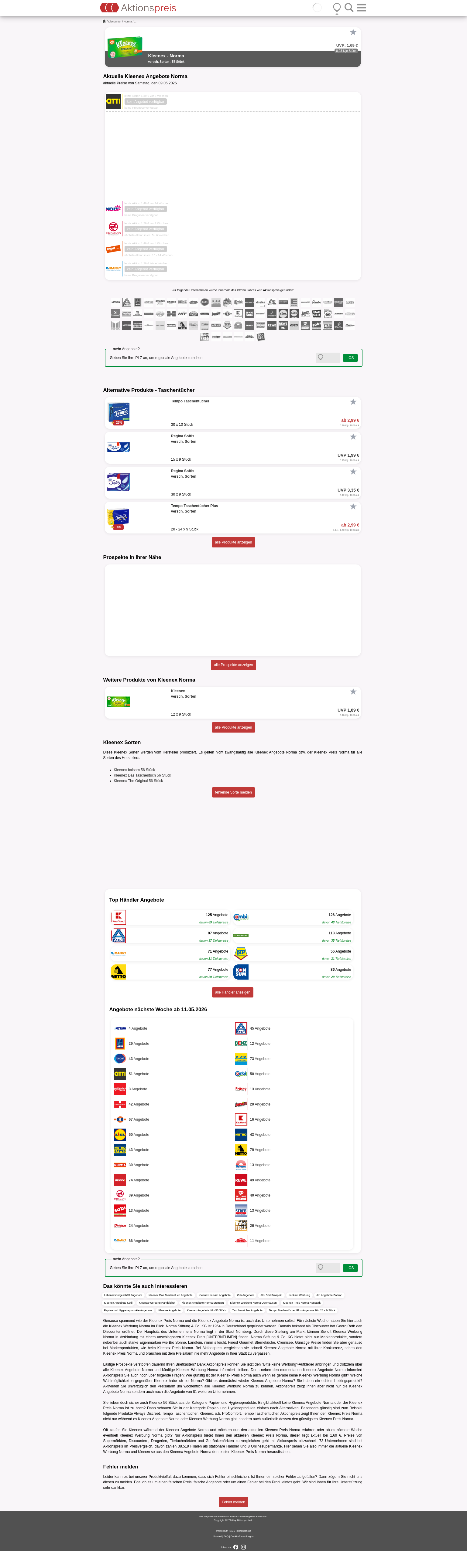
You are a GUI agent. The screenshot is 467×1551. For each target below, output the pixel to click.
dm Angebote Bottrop (329, 1295)
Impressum (222, 1530)
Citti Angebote (245, 1295)
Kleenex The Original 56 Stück (138, 781)
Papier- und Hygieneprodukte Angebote (128, 1310)
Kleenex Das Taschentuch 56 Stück (142, 775)
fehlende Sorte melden (233, 792)
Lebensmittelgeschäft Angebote (123, 1295)
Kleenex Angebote (169, 1310)
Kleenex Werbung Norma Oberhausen (253, 1302)
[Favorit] (353, 32)
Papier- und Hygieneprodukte (232, 1402)
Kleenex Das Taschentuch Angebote (170, 1295)
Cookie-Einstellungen (242, 1536)
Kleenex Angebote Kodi (118, 1302)
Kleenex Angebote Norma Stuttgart (203, 1302)
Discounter (115, 21)
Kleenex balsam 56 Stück (134, 770)
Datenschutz (244, 1530)
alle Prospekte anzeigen (233, 665)
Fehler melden (233, 1502)
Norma (128, 21)
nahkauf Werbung (299, 1295)
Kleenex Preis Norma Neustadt (302, 1302)
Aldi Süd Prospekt (271, 1295)
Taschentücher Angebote (247, 1310)
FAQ (226, 1536)
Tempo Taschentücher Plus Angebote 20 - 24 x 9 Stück (302, 1310)
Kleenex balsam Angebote (215, 1295)
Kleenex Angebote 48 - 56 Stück (206, 1310)
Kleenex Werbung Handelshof (157, 1302)
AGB (232, 1530)
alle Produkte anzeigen (233, 542)
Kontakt (218, 1536)
